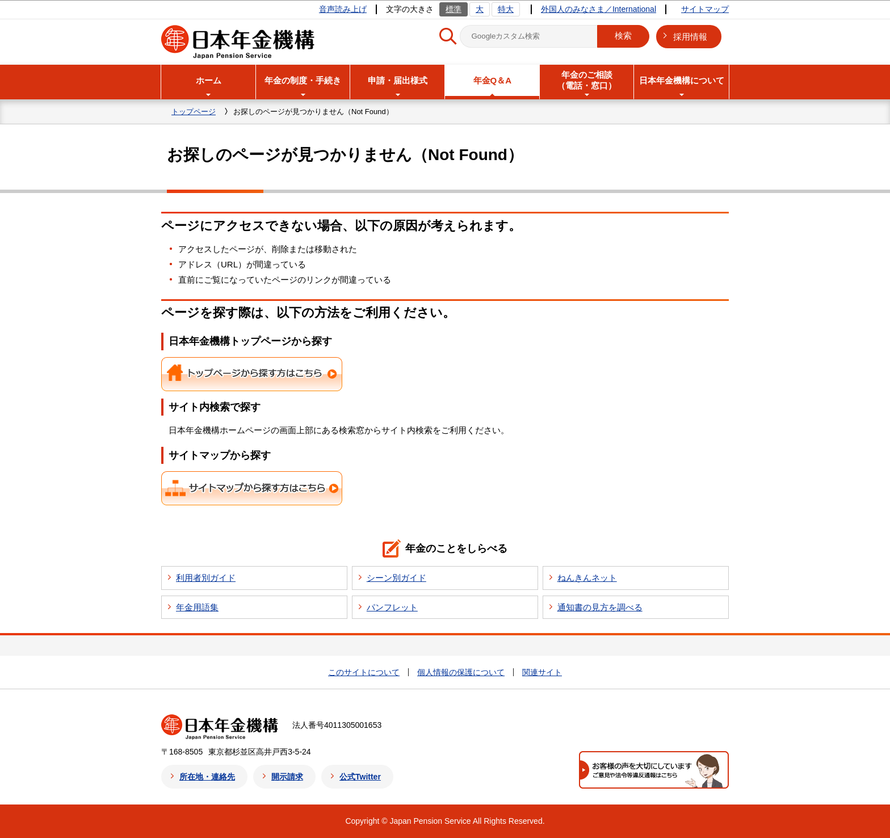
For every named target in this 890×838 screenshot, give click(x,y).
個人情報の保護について (461, 672)
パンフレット (392, 607)
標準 (453, 9)
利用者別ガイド (206, 578)
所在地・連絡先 (207, 776)
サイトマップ (705, 9)
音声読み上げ (343, 9)
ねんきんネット (587, 578)
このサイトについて (364, 672)
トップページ (193, 111)
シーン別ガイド (396, 578)
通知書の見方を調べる (600, 607)
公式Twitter (360, 776)
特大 (506, 9)
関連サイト (542, 672)
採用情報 (690, 36)
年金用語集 (197, 607)
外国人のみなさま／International (598, 9)
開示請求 (287, 776)
